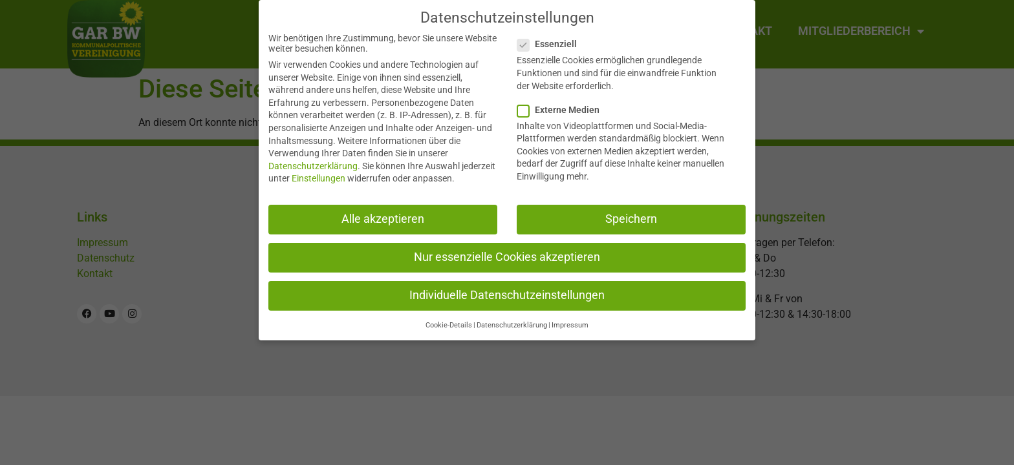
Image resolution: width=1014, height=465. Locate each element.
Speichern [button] (631, 218)
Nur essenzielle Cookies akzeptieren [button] (507, 256)
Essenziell (551, 44)
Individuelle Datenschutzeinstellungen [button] (507, 294)
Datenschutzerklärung (313, 165)
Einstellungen (318, 178)
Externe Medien (562, 109)
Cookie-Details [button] (449, 325)
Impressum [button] (570, 325)
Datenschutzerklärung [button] (512, 325)
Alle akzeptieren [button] (382, 218)
